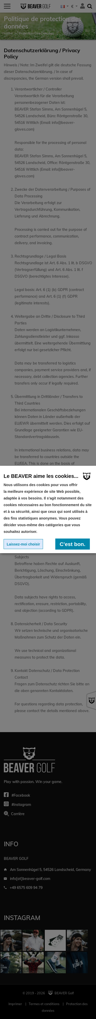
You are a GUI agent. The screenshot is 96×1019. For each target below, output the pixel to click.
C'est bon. (73, 544)
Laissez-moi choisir (23, 544)
